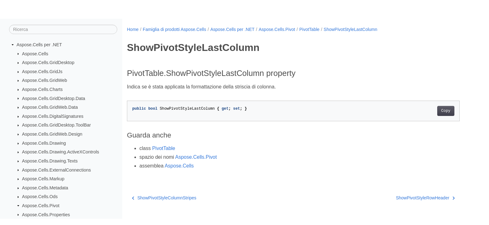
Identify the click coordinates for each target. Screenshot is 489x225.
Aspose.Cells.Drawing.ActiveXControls (60, 151)
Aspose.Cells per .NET (39, 44)
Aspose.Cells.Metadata (45, 187)
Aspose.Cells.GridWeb (44, 80)
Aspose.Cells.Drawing (44, 143)
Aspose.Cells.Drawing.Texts (50, 160)
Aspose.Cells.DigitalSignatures (53, 116)
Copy (445, 111)
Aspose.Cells (35, 53)
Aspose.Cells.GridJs (42, 71)
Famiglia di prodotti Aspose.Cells (174, 29)
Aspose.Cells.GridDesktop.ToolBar (56, 125)
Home (132, 29)
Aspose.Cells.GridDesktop (48, 62)
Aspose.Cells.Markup (43, 178)
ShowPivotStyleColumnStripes (164, 197)
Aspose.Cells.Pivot (41, 205)
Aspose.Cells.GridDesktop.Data (53, 98)
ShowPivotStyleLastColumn (350, 29)
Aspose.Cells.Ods (40, 196)
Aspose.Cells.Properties (46, 214)
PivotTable (309, 29)
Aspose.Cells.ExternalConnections (56, 170)
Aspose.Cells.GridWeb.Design (52, 134)
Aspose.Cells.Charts (42, 89)
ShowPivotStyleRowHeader (425, 197)
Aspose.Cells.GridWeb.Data (50, 107)
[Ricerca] (63, 29)
